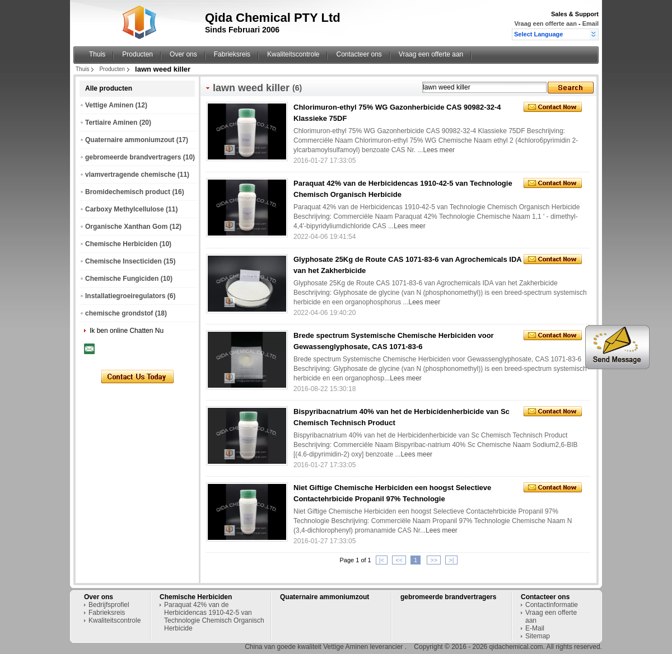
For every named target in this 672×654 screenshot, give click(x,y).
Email (590, 23)
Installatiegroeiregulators (125, 296)
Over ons (183, 54)
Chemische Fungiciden (121, 279)
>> (433, 560)
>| (451, 560)
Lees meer (439, 150)
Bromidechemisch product (127, 192)
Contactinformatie (551, 605)
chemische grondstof (119, 313)
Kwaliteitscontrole (293, 54)
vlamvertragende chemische (130, 174)
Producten (137, 54)
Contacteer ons (358, 54)
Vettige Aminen (109, 105)
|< (381, 560)
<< (399, 560)
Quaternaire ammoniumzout (129, 140)
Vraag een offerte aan (546, 23)
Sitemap (537, 636)
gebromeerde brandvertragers (133, 157)
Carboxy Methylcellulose (124, 209)
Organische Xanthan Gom (126, 226)
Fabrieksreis (232, 54)
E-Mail (534, 628)
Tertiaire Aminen (111, 122)
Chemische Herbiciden (121, 244)
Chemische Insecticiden (123, 261)
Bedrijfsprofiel (108, 605)
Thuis (97, 54)
